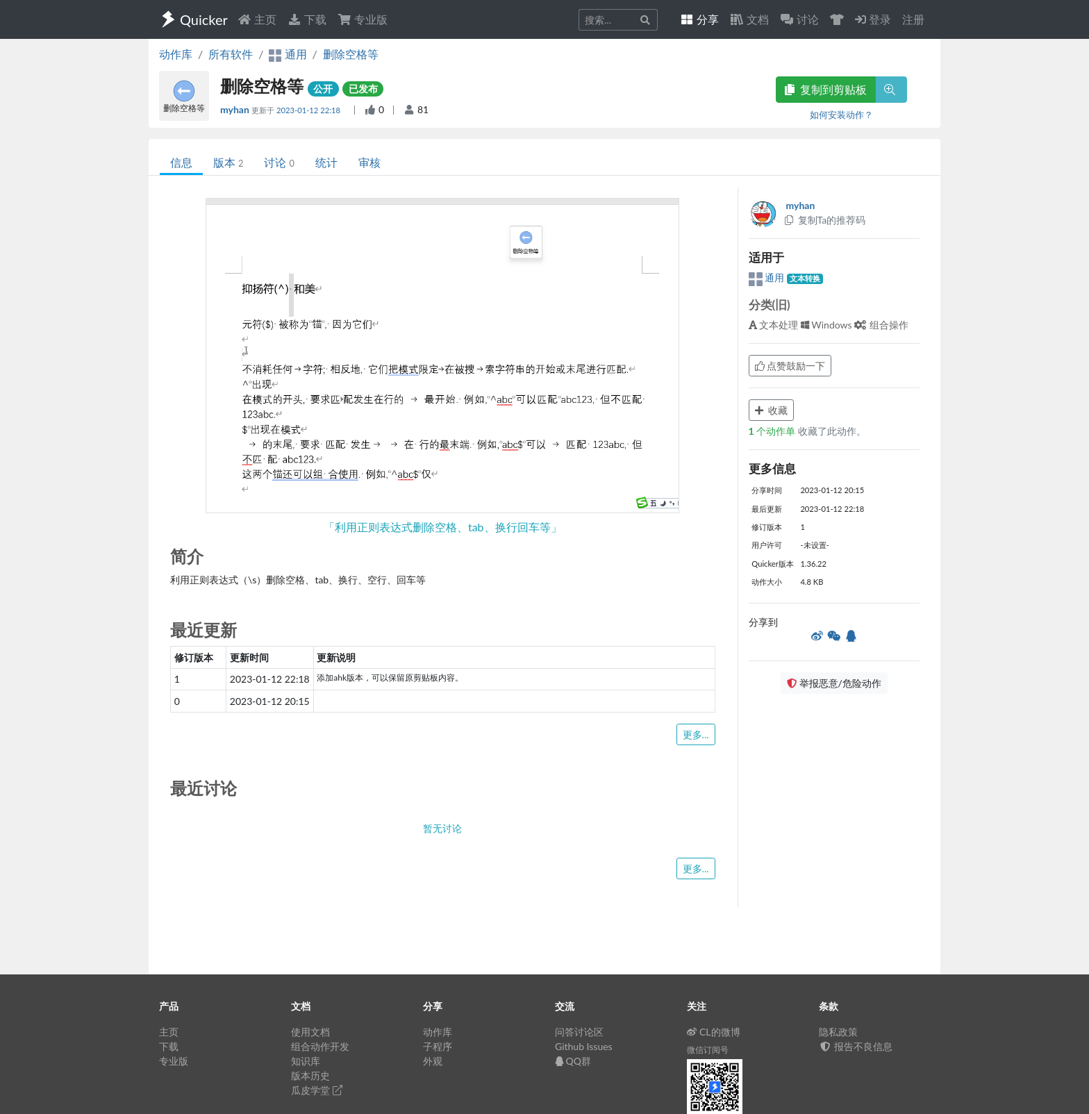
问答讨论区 (579, 1032)
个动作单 (773, 431)
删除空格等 (351, 53)
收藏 (771, 410)
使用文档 (310, 1032)
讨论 (279, 162)
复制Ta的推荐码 (824, 220)
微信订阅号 (708, 1050)
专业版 (363, 19)
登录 (873, 19)
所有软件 (230, 53)
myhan (235, 109)
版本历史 (310, 1075)
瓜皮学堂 (316, 1090)
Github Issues (584, 1046)
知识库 (305, 1061)
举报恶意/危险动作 (834, 683)
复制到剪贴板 (826, 89)
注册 (913, 19)
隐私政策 (838, 1032)
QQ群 (573, 1061)
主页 (257, 19)
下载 (307, 19)
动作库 (175, 53)
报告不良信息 (855, 1046)
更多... (696, 734)
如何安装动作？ (841, 114)
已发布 (363, 88)
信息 (181, 162)
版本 (228, 162)
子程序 (437, 1046)
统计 (326, 162)
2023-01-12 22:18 (309, 110)
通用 (768, 277)
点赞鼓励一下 (790, 366)
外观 (432, 1061)
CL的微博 (713, 1032)
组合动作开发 (320, 1046)
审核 (369, 162)
